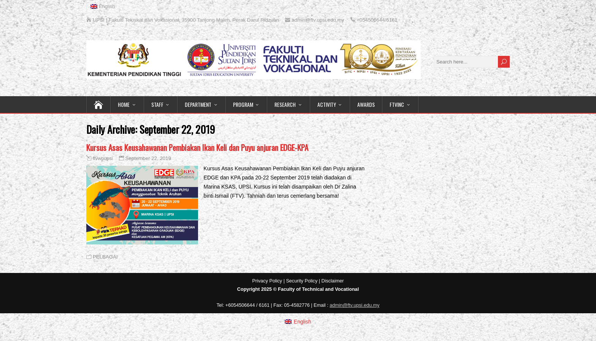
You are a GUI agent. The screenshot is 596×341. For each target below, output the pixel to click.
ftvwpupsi (103, 158)
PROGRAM (243, 104)
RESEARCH (285, 104)
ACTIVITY (326, 104)
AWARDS (366, 104)
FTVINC (397, 104)
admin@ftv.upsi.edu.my (354, 305)
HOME (124, 104)
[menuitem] (103, 6)
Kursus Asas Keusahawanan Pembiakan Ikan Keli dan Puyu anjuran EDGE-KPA (197, 147)
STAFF (157, 104)
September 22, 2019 (148, 158)
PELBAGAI (105, 257)
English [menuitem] (302, 322)
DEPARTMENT (198, 104)
